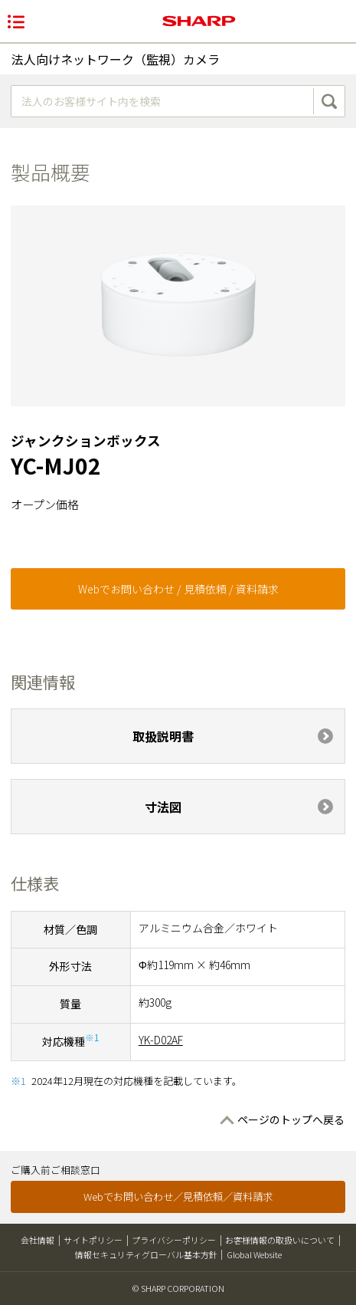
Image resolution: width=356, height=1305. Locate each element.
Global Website (254, 1254)
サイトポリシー (93, 1240)
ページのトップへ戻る (291, 1119)
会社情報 (37, 1240)
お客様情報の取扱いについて (280, 1240)
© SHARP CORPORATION (178, 1288)
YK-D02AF (161, 1039)
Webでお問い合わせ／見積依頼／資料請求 (178, 1196)
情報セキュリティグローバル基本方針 (146, 1254)
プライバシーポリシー (174, 1240)
